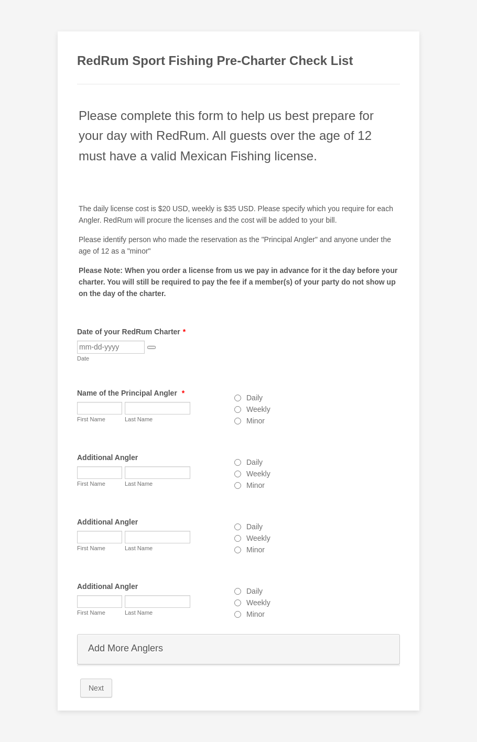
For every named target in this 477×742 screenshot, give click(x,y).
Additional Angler (107, 457)
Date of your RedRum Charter (131, 332)
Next (96, 688)
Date (83, 358)
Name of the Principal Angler (131, 393)
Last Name (139, 419)
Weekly (258, 409)
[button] (151, 347)
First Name (91, 419)
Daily (254, 398)
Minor (255, 421)
